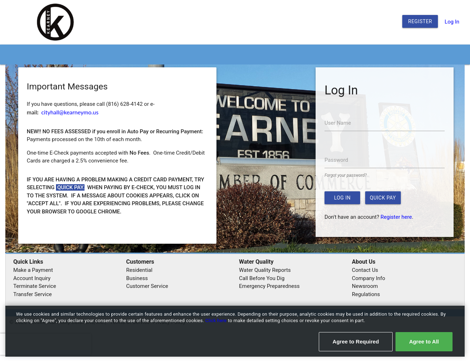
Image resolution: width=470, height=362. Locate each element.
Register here (396, 217)
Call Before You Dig (262, 278)
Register (420, 21)
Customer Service (147, 286)
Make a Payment (33, 270)
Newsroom (365, 286)
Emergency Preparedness (269, 286)
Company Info (368, 278)
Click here (216, 320)
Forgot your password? (346, 175)
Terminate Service (34, 286)
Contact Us (365, 270)
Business (137, 278)
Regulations (366, 294)
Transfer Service (32, 294)
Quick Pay (383, 198)
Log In (452, 22)
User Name (338, 123)
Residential (139, 270)
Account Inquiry (31, 278)
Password (336, 160)
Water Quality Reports (265, 270)
